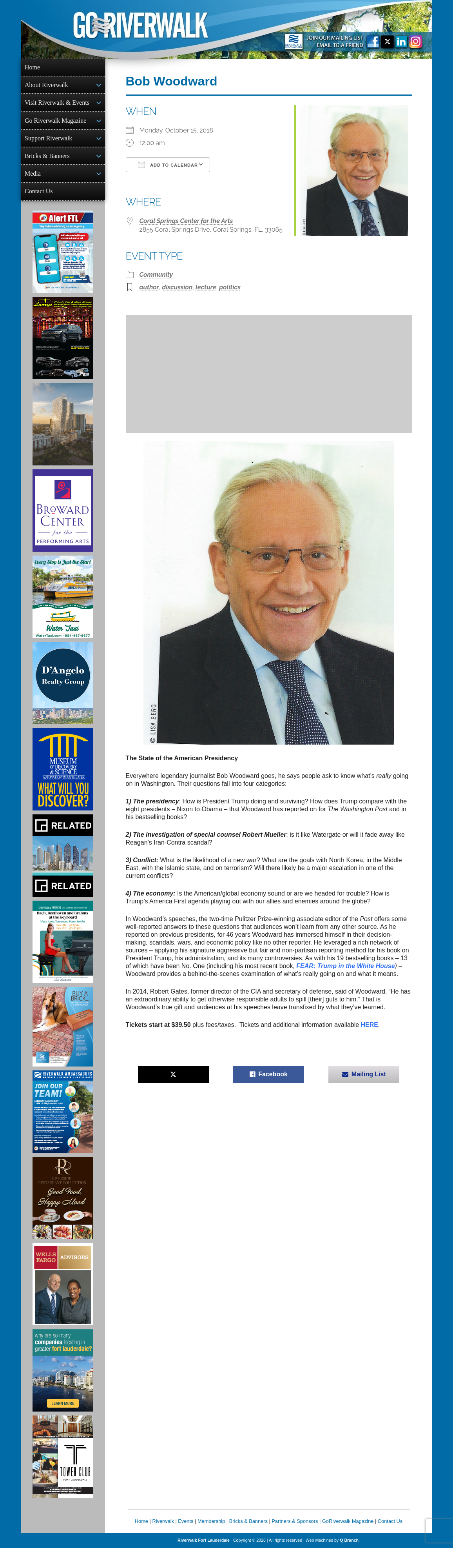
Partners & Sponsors (295, 1521)
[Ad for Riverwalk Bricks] (63, 1026)
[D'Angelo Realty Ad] (63, 683)
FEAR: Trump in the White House (345, 966)
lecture (206, 287)
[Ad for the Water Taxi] (63, 597)
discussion (177, 287)
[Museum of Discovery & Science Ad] (63, 769)
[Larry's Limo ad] (63, 338)
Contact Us (39, 191)
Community (156, 274)
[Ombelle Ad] (63, 424)
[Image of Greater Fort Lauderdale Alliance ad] (63, 1370)
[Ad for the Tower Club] (63, 1457)
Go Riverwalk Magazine (55, 120)
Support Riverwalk (48, 138)
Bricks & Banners (47, 156)
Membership (211, 1521)
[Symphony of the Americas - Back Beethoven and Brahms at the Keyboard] (63, 942)
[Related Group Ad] (63, 855)
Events (185, 1521)
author (149, 287)
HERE (369, 1024)
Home (32, 67)
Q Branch (349, 1540)
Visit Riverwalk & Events (57, 102)
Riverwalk (163, 1521)
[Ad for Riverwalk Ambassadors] (63, 1111)
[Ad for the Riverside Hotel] (63, 1198)
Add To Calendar (168, 164)
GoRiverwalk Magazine (348, 1521)
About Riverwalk (46, 85)
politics (230, 287)
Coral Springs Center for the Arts (186, 221)
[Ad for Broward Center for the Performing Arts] (63, 510)
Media (33, 173)
